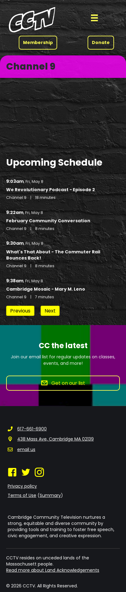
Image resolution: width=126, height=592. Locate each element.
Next (50, 310)
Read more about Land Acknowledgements (52, 570)
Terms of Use (22, 495)
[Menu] (94, 18)
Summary (50, 495)
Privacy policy (22, 486)
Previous (20, 310)
